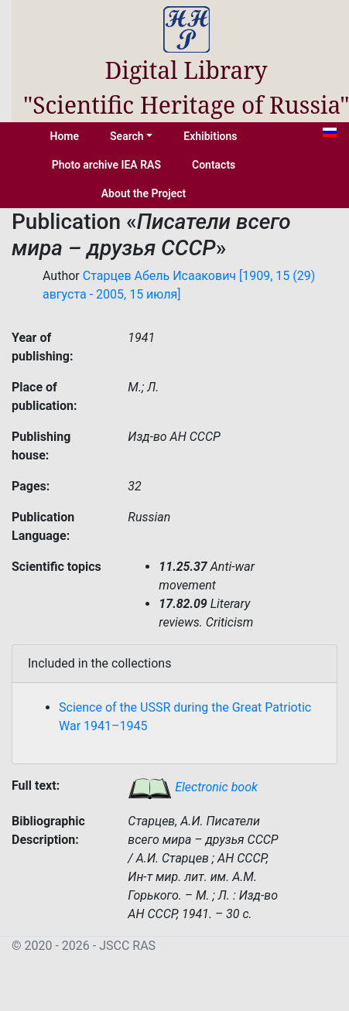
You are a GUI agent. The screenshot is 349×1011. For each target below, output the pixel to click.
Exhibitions (210, 136)
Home (65, 136)
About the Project (143, 193)
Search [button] (127, 136)
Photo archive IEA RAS (106, 165)
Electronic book (193, 787)
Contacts (213, 165)
